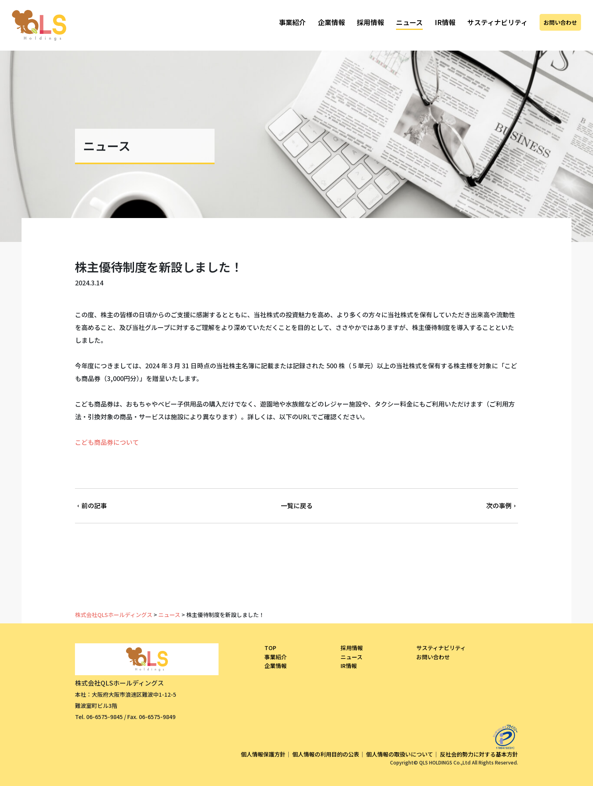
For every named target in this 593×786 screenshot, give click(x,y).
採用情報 (370, 22)
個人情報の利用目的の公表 (325, 754)
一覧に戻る (297, 505)
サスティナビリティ (497, 22)
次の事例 (502, 505)
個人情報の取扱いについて (399, 754)
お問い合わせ (560, 22)
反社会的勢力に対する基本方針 (479, 754)
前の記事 (91, 505)
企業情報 (331, 22)
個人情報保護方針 (263, 754)
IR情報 (445, 22)
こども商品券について (107, 442)
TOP (270, 648)
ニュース (409, 22)
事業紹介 (292, 22)
